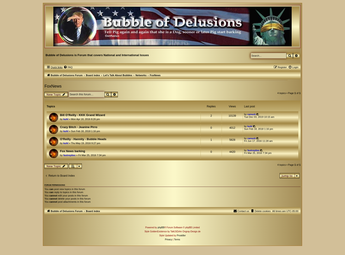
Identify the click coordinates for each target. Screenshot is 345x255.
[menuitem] (68, 67)
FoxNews (53, 86)
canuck (251, 114)
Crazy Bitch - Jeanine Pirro (78, 127)
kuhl (65, 119)
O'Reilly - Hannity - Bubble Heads (83, 139)
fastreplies (69, 155)
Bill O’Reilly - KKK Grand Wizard (82, 115)
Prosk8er (181, 235)
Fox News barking (72, 151)
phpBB (161, 227)
